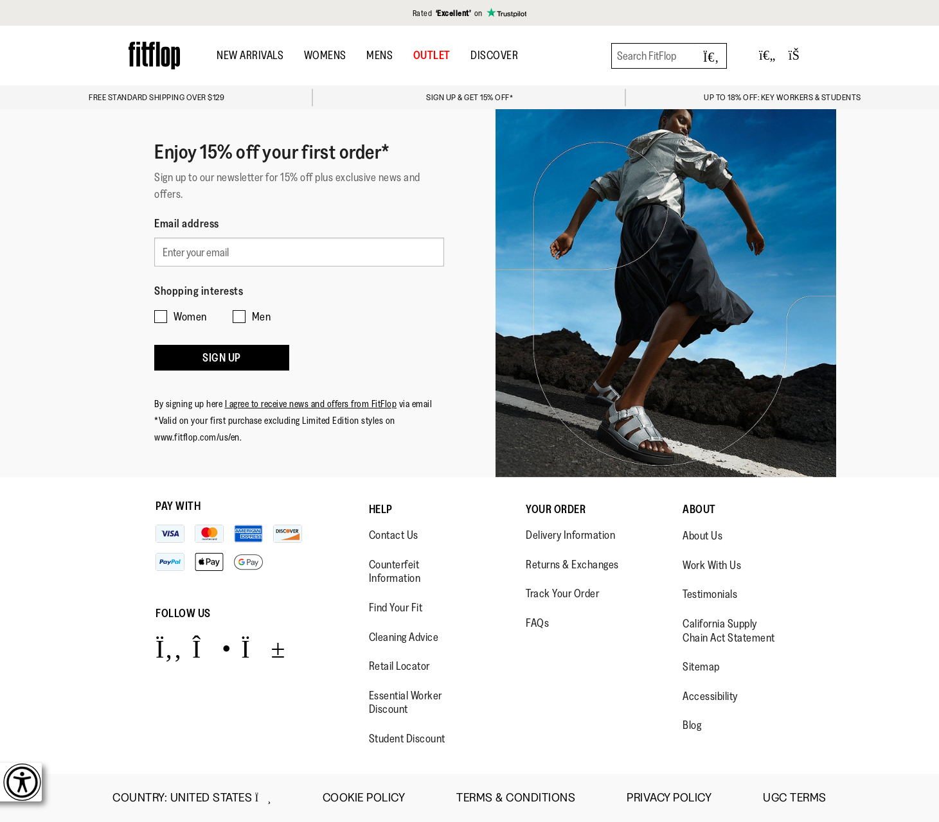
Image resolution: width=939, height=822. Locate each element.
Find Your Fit (396, 607)
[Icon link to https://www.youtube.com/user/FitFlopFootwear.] (263, 648)
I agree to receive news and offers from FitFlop (311, 394)
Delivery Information (570, 535)
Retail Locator (399, 666)
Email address (186, 223)
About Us (702, 536)
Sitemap (701, 667)
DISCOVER (494, 55)
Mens (379, 55)
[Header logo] (154, 55)
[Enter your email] (299, 250)
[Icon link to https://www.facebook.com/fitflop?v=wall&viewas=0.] (169, 648)
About (699, 509)
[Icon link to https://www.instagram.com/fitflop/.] (211, 648)
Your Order (556, 509)
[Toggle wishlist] (767, 55)
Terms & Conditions (515, 798)
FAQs (537, 623)
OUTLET (432, 55)
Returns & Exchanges (572, 564)
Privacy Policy (669, 798)
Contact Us (393, 535)
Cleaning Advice (404, 637)
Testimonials (710, 594)
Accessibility (710, 696)
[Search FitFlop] (669, 56)
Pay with (178, 506)
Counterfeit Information (395, 571)
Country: (191, 798)
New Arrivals (250, 55)
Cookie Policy (364, 798)
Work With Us (712, 565)
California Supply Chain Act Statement (729, 630)
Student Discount (407, 738)
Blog (692, 725)
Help (381, 509)
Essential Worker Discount (405, 702)
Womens (325, 55)
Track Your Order (562, 593)
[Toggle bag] (799, 55)
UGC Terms (795, 798)
